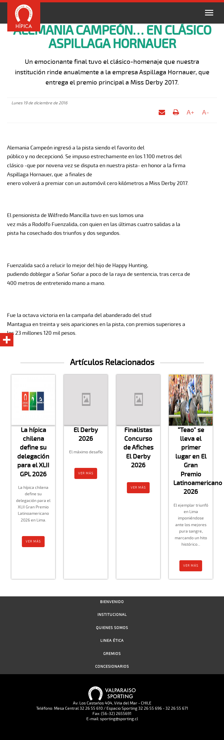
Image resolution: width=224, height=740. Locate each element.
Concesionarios (112, 666)
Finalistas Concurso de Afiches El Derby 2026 (138, 447)
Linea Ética (112, 640)
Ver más (33, 541)
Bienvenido (112, 602)
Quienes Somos (112, 628)
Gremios (112, 653)
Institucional (112, 614)
